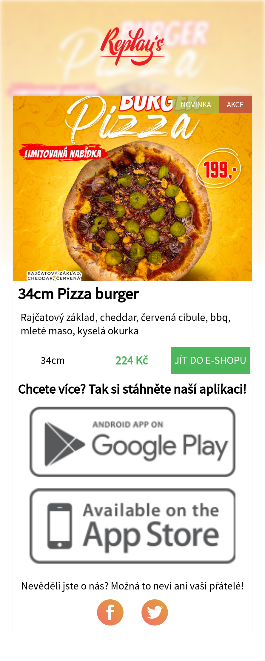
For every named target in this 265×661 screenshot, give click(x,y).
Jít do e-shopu (210, 360)
